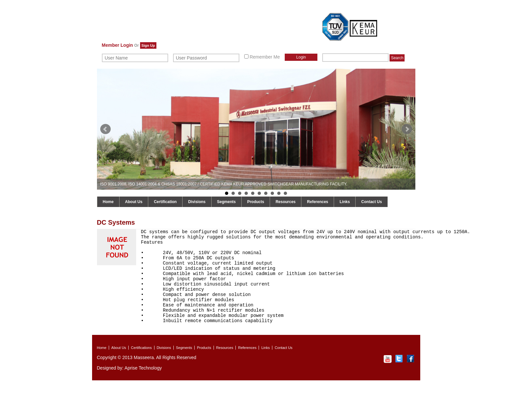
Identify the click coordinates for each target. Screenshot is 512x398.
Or (136, 45)
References (317, 201)
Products (255, 201)
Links (345, 201)
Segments (226, 201)
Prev (105, 129)
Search (397, 58)
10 (285, 193)
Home (108, 201)
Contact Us (371, 201)
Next (407, 129)
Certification (165, 201)
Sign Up (148, 45)
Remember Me (262, 57)
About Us (133, 201)
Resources (286, 201)
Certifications (141, 365)
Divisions (196, 201)
